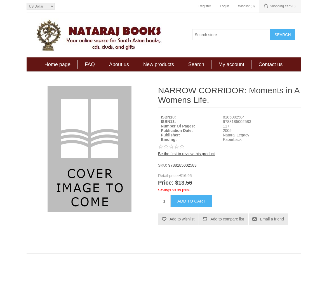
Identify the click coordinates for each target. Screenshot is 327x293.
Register (205, 6)
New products (158, 64)
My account (231, 64)
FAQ (90, 64)
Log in (224, 6)
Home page (57, 64)
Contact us (270, 64)
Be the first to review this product (186, 154)
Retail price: (168, 175)
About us (119, 64)
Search (196, 64)
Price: (166, 183)
